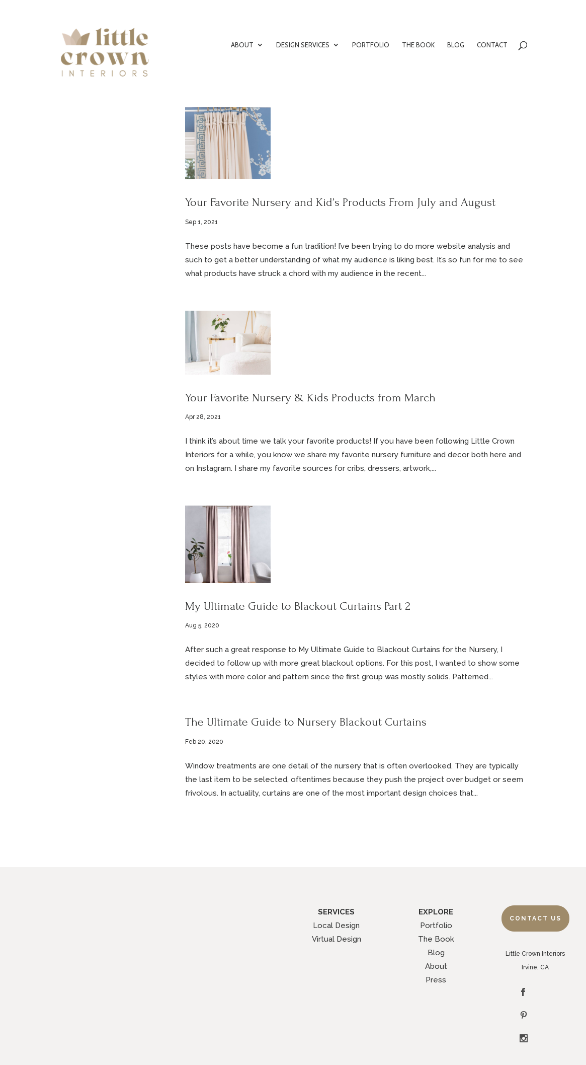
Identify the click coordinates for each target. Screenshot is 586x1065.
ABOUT (242, 45)
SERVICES (336, 911)
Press (436, 979)
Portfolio (436, 925)
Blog (436, 952)
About (436, 966)
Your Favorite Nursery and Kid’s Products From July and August (340, 202)
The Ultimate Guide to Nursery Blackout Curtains (306, 722)
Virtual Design (336, 939)
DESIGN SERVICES (302, 45)
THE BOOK (418, 45)
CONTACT (492, 45)
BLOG (455, 45)
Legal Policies (336, 1031)
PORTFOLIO (370, 45)
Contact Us (535, 918)
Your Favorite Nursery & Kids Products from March (310, 397)
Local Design (336, 925)
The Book (436, 939)
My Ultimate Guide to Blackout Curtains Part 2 (297, 606)
